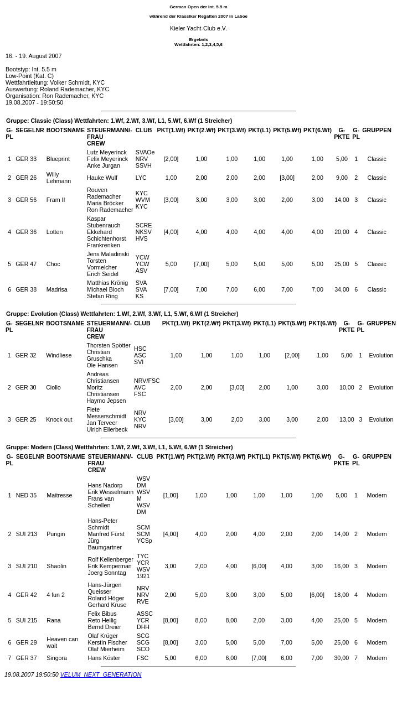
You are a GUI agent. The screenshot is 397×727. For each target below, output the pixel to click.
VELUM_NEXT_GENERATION (101, 674)
